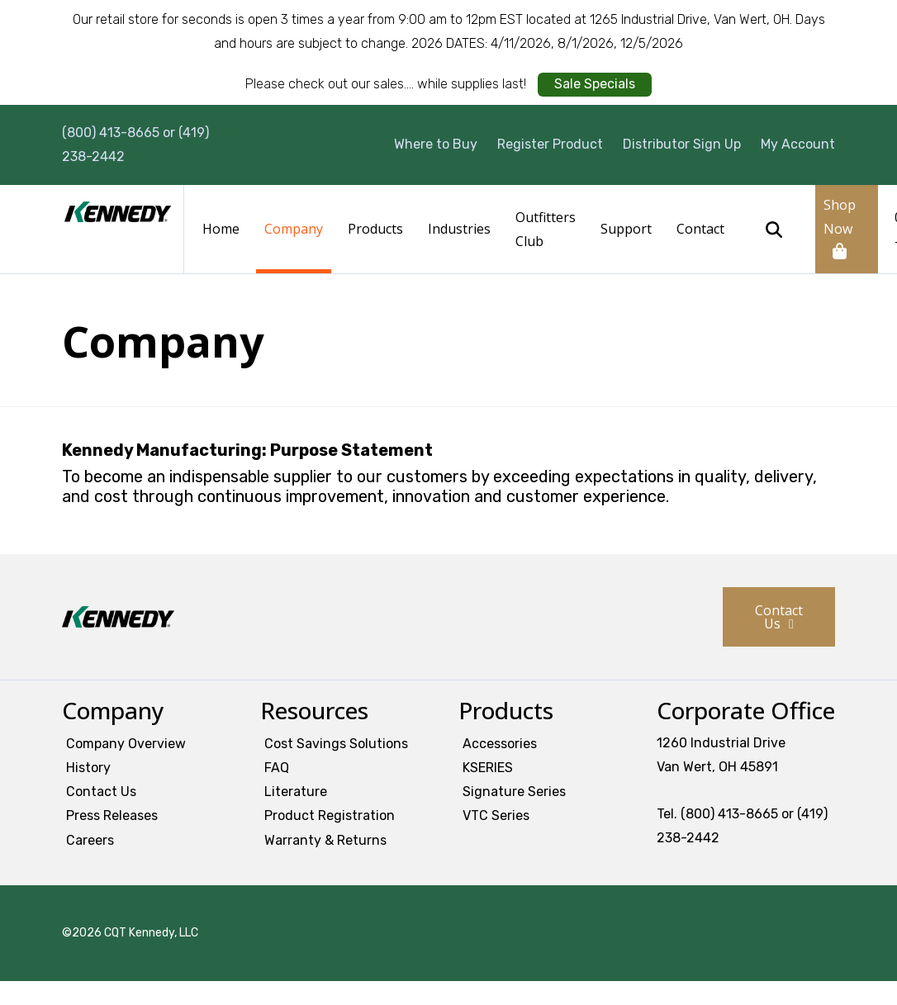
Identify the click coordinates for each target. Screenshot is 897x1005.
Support (626, 229)
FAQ (276, 767)
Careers (90, 840)
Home (221, 229)
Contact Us (779, 617)
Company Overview (126, 743)
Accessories (500, 743)
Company (293, 229)
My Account (798, 144)
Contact (700, 229)
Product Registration (329, 815)
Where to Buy (435, 144)
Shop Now (839, 217)
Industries (459, 229)
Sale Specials (594, 84)
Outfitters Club (545, 229)
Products (375, 229)
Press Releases (112, 815)
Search (774, 229)
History (88, 767)
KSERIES (488, 767)
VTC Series (496, 815)
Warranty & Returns (325, 840)
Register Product (550, 144)
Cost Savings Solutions (336, 743)
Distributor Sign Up (682, 144)
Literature (295, 791)
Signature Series (514, 791)
